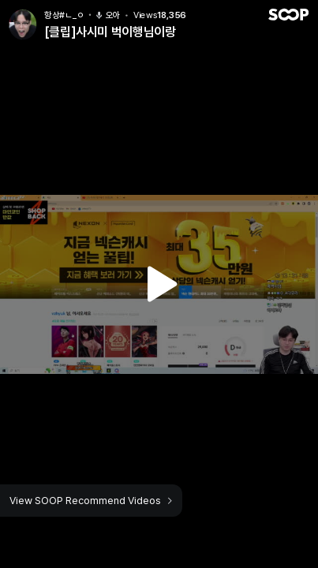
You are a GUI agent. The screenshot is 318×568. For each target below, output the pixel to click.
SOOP (288, 14)
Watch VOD (159, 284)
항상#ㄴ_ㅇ (64, 15)
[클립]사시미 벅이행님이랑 (109, 31)
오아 (108, 15)
